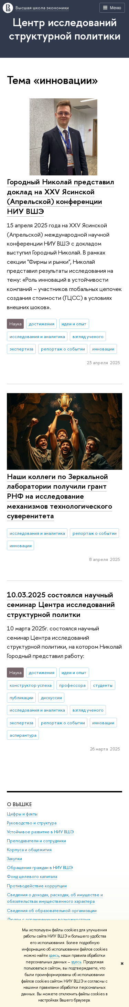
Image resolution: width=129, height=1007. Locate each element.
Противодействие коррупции (37, 886)
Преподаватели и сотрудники (36, 841)
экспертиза (21, 349)
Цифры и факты (22, 814)
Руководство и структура (31, 823)
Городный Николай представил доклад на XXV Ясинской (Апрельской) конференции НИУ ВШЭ (60, 196)
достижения (41, 324)
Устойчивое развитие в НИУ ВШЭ (40, 832)
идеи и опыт (74, 324)
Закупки (14, 859)
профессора (72, 685)
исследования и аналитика (37, 336)
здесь (54, 955)
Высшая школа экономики (42, 7)
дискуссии (51, 697)
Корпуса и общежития (29, 850)
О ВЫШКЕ (19, 804)
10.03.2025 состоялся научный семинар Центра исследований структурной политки (61, 604)
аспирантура (23, 735)
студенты (102, 685)
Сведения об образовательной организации (52, 910)
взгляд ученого (88, 336)
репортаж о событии (63, 349)
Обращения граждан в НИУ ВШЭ (40, 867)
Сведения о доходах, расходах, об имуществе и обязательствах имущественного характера (55, 898)
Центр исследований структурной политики (64, 28)
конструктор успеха (31, 685)
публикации (21, 697)
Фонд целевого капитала (32, 877)
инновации (103, 349)
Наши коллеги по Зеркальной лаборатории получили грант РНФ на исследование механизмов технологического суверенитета (59, 496)
